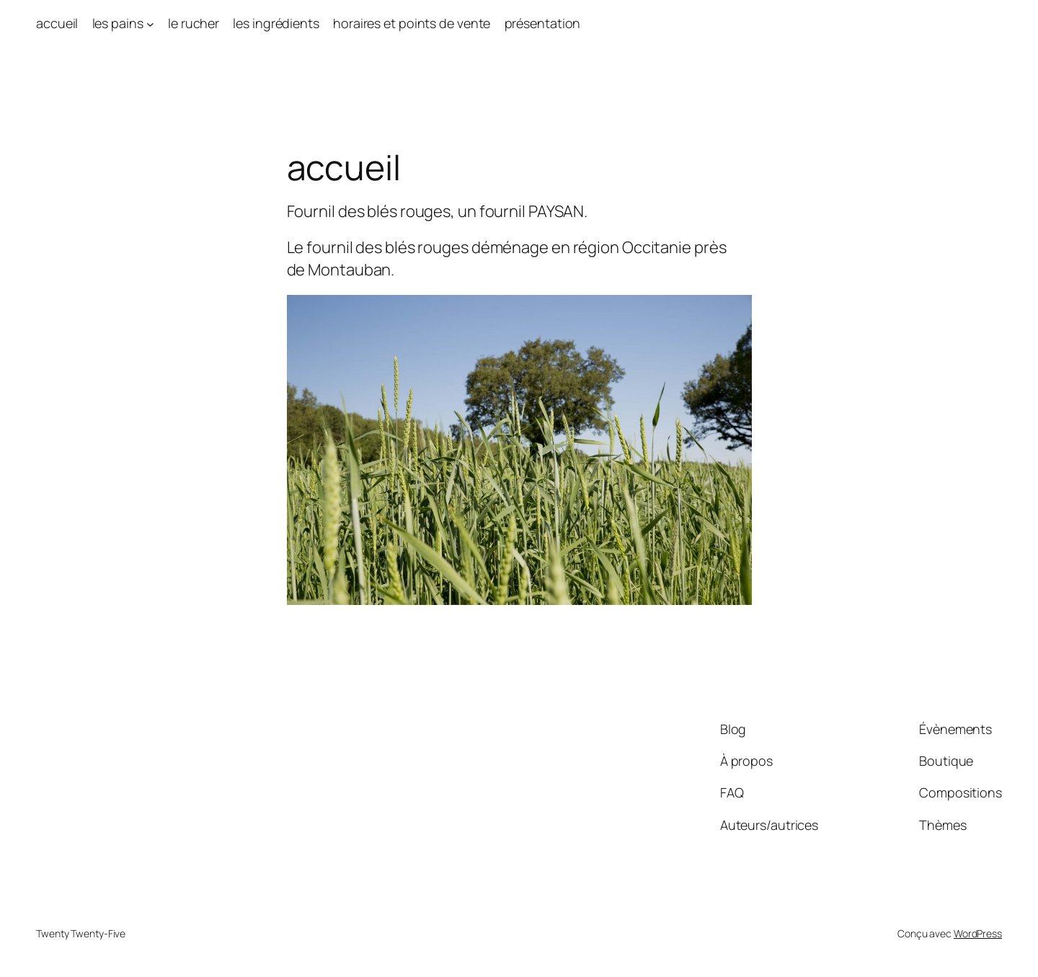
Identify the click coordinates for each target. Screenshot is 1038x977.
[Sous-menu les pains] (150, 23)
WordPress (978, 933)
